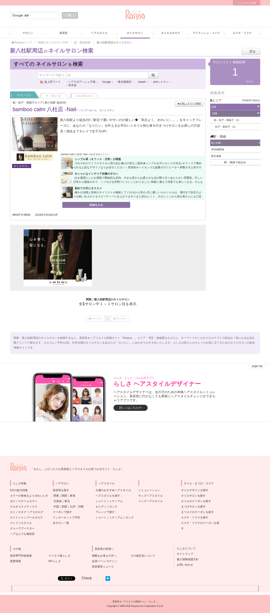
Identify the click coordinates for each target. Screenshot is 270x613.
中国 (56, 506)
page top (257, 366)
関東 (56, 495)
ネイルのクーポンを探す (196, 501)
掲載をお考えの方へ (104, 555)
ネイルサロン (135, 33)
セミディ (101, 506)
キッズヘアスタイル (150, 495)
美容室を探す (61, 490)
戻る (252, 51)
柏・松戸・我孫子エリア (28, 102)
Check (87, 578)
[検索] (34, 15)
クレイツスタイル (21, 523)
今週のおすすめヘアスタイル (113, 490)
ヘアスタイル (99, 33)
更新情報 (15, 561)
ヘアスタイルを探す (108, 495)
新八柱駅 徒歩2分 (55, 102)
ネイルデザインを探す (194, 490)
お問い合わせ (183, 564)
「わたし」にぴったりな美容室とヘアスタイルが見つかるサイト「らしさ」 (77, 469)
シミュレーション (149, 490)
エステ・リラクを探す (194, 517)
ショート (101, 501)
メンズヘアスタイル (150, 501)
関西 (64, 495)
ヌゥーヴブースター (22, 528)
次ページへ (120, 318)
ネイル (84, 94)
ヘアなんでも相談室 (22, 533)
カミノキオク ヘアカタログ (26, 512)
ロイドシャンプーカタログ (26, 517)
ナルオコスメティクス (23, 506)
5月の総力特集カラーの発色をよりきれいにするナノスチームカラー (29, 496)
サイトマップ (183, 553)
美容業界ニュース (103, 566)
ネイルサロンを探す (193, 495)
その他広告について (143, 555)
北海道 (57, 501)
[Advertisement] (144, 257)
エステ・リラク (242, 33)
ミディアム (116, 501)
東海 (72, 495)
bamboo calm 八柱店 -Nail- (63, 109)
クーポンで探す (62, 512)
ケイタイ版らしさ (60, 555)
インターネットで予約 (66, 517)
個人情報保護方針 (186, 559)
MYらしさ (55, 561)
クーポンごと (54, 94)
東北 (67, 501)
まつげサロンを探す (193, 506)
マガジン (27, 33)
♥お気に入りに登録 (189, 103)
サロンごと (24, 94)
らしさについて (185, 548)
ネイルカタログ (170, 33)
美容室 (63, 33)
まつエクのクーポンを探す (197, 512)
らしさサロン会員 (246, 3)
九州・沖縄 (76, 506)
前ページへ (95, 318)
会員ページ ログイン (104, 561)
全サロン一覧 (61, 523)
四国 (64, 506)
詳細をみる (96, 204)
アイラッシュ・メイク (206, 33)
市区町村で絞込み (251, 100)
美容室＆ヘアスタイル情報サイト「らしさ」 (135, 601)
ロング (113, 506)
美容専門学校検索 (21, 555)
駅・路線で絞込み (235, 162)
